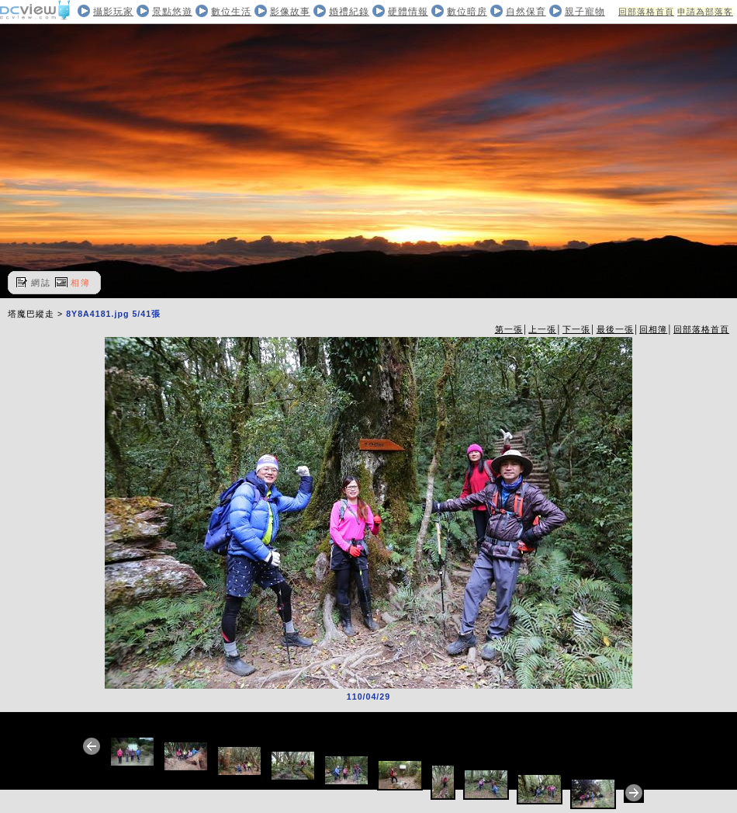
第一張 (509, 329)
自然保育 (526, 11)
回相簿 (653, 329)
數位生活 (231, 11)
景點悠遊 (172, 11)
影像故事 (290, 11)
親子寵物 (585, 11)
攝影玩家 (113, 11)
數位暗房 (467, 11)
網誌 (41, 282)
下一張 (576, 329)
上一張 (542, 329)
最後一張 (615, 329)
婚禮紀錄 (349, 11)
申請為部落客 (705, 11)
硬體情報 (408, 11)
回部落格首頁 (646, 11)
